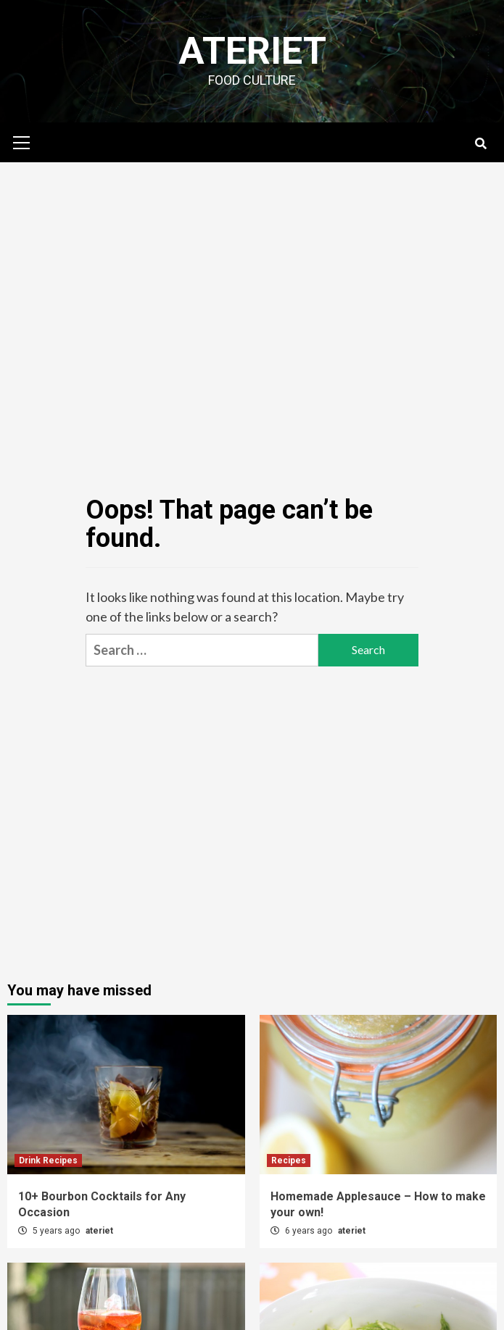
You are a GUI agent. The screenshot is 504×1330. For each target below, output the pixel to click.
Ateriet (252, 51)
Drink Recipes (48, 1160)
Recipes (288, 1160)
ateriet (99, 1231)
